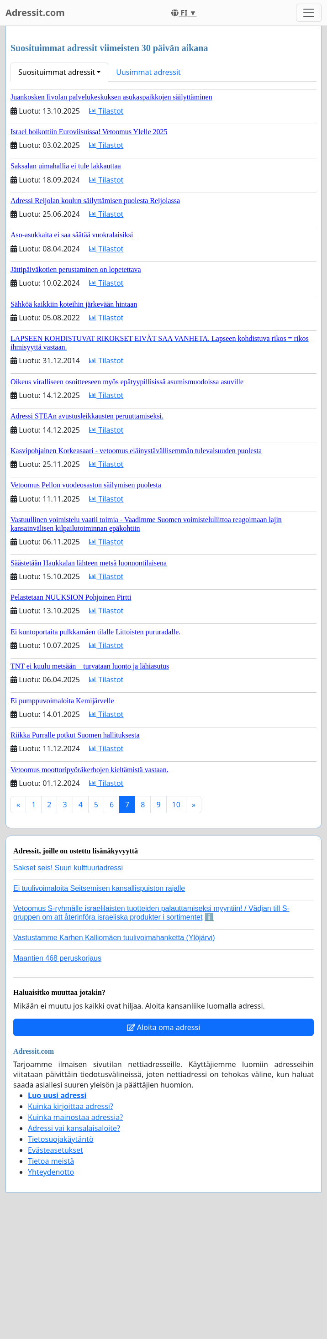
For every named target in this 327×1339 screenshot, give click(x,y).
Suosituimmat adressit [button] (56, 72)
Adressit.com (35, 12)
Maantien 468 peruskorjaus (57, 958)
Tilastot (106, 111)
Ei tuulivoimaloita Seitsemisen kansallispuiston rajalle (99, 888)
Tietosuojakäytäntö (61, 1139)
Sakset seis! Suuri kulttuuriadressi (68, 868)
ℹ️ (209, 917)
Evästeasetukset (55, 1150)
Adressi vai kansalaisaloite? (74, 1128)
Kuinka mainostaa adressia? (75, 1117)
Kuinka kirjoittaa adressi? (70, 1106)
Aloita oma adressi (163, 1027)
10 (176, 805)
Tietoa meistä (51, 1161)
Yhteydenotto (51, 1172)
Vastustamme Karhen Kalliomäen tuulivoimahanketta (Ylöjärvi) (114, 937)
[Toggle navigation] (309, 13)
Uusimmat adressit (148, 72)
